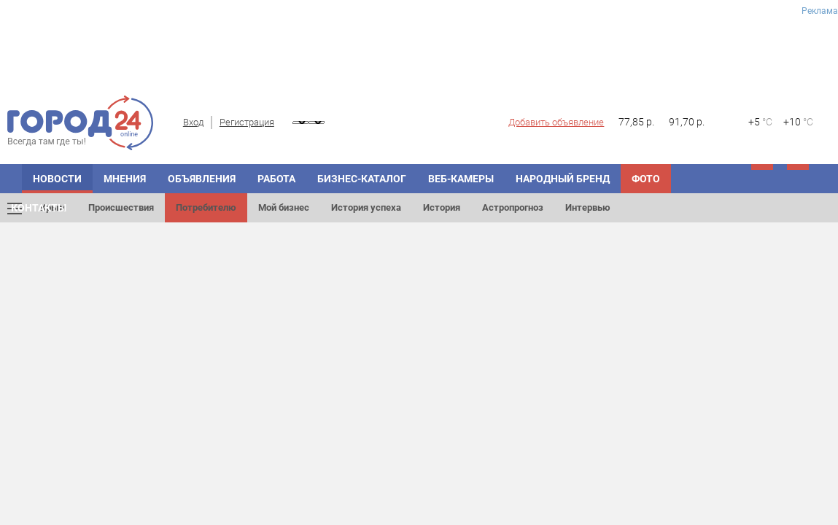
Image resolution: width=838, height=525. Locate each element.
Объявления (202, 178)
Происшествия (121, 207)
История (441, 207)
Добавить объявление (556, 122)
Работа (276, 178)
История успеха (366, 207)
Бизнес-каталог (361, 178)
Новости (57, 178)
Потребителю (206, 207)
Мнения (125, 178)
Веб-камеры (461, 178)
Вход (193, 122)
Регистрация (247, 122)
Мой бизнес (283, 207)
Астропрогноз (512, 207)
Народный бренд (563, 178)
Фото (646, 178)
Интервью (587, 207)
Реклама (820, 11)
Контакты (38, 208)
